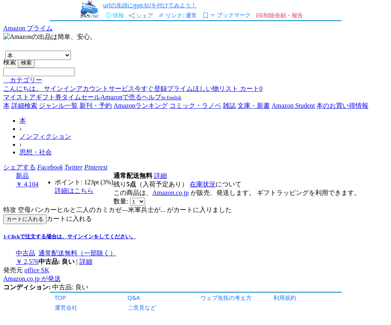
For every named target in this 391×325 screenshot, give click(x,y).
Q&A (134, 297)
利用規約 (284, 297)
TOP (60, 297)
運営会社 (66, 307)
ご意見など (142, 307)
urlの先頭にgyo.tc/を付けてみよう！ (150, 5)
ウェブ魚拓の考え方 (226, 297)
